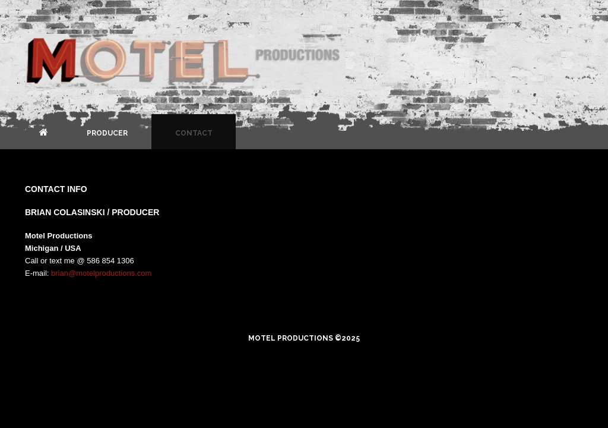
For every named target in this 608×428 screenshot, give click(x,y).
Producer (107, 133)
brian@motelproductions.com (101, 273)
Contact (194, 133)
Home (43, 131)
